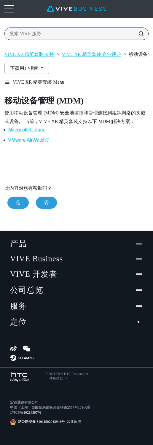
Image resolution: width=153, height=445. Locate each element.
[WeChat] (26, 348)
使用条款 (56, 378)
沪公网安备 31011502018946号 (41, 422)
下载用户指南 (25, 68)
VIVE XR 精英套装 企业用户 (91, 54)
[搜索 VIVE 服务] (139, 34)
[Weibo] (13, 348)
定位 (76, 322)
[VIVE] (76, 8)
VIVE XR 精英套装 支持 (29, 54)
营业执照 (73, 422)
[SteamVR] (22, 358)
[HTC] (19, 377)
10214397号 (32, 412)
